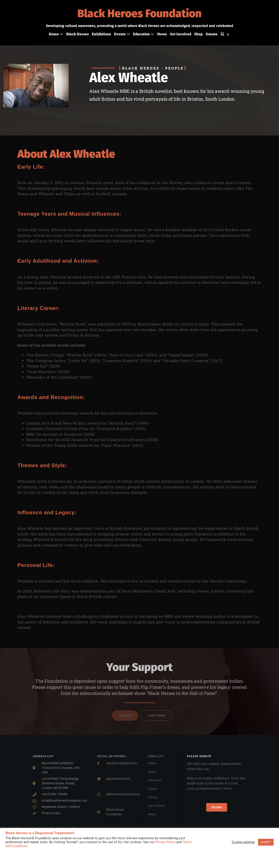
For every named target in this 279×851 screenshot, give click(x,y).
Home (56, 34)
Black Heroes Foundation (139, 13)
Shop (198, 34)
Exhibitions (101, 34)
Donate (212, 34)
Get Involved (180, 34)
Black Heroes (77, 34)
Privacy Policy (165, 842)
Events (122, 34)
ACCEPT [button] (266, 842)
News (162, 34)
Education (143, 34)
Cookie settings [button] (243, 842)
